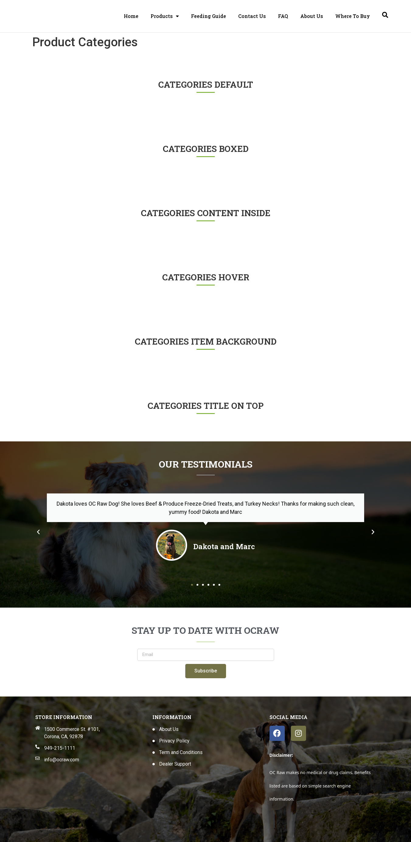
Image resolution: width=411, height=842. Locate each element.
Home (131, 16)
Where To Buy (352, 16)
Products (165, 16)
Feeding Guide (208, 16)
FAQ (283, 16)
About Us (311, 16)
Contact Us (252, 16)
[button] (38, 532)
